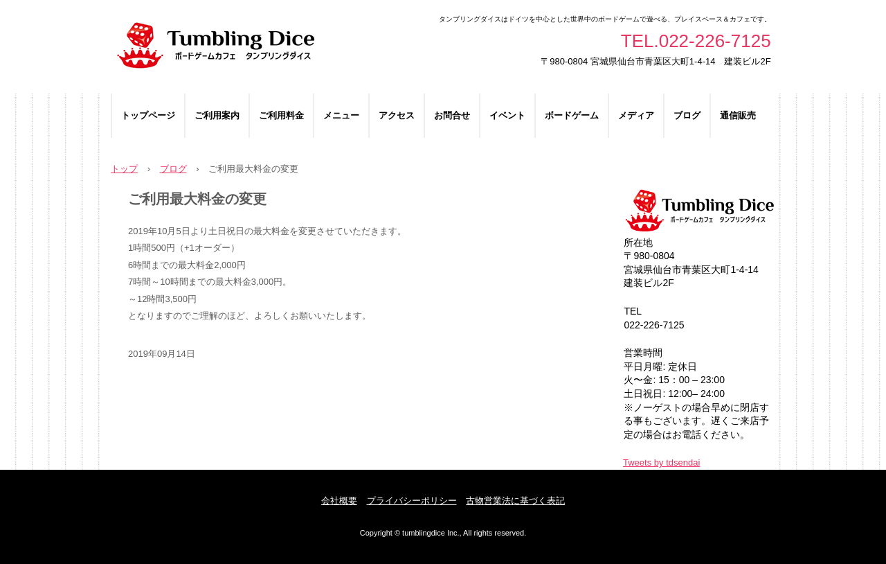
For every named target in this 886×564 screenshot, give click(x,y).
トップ (124, 169)
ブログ (686, 115)
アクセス (397, 115)
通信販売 (738, 115)
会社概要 (339, 500)
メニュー (341, 115)
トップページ (148, 115)
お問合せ (452, 115)
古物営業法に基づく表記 (515, 500)
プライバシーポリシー (412, 500)
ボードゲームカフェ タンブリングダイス (268, 47)
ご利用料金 (281, 115)
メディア (636, 115)
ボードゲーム (572, 115)
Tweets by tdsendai (661, 462)
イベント (507, 115)
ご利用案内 (217, 115)
